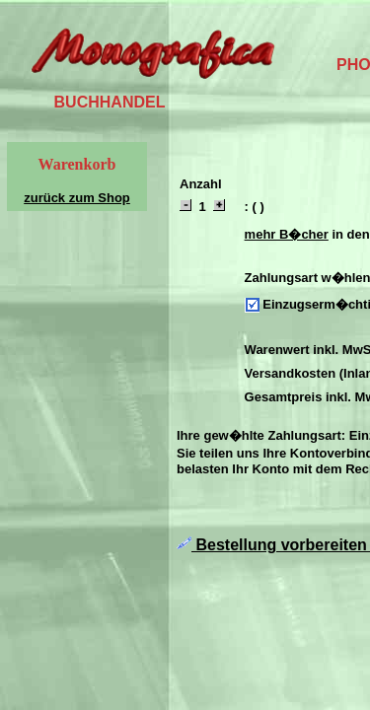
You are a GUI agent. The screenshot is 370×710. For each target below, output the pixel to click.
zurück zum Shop (77, 197)
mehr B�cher (287, 234)
